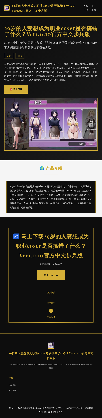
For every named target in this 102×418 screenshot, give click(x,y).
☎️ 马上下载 (16, 89)
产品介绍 (12, 384)
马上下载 (12, 390)
